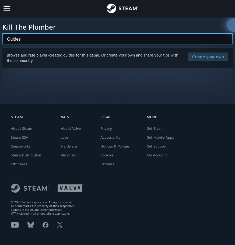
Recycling (68, 155)
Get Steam (155, 128)
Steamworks (21, 146)
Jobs (64, 137)
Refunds (107, 164)
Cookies (106, 155)
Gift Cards (19, 164)
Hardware (69, 146)
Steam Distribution (26, 155)
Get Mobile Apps (160, 137)
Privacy (106, 128)
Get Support (157, 146)
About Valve (71, 128)
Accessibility (110, 137)
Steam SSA (19, 137)
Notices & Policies (114, 146)
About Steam (21, 128)
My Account (157, 155)
